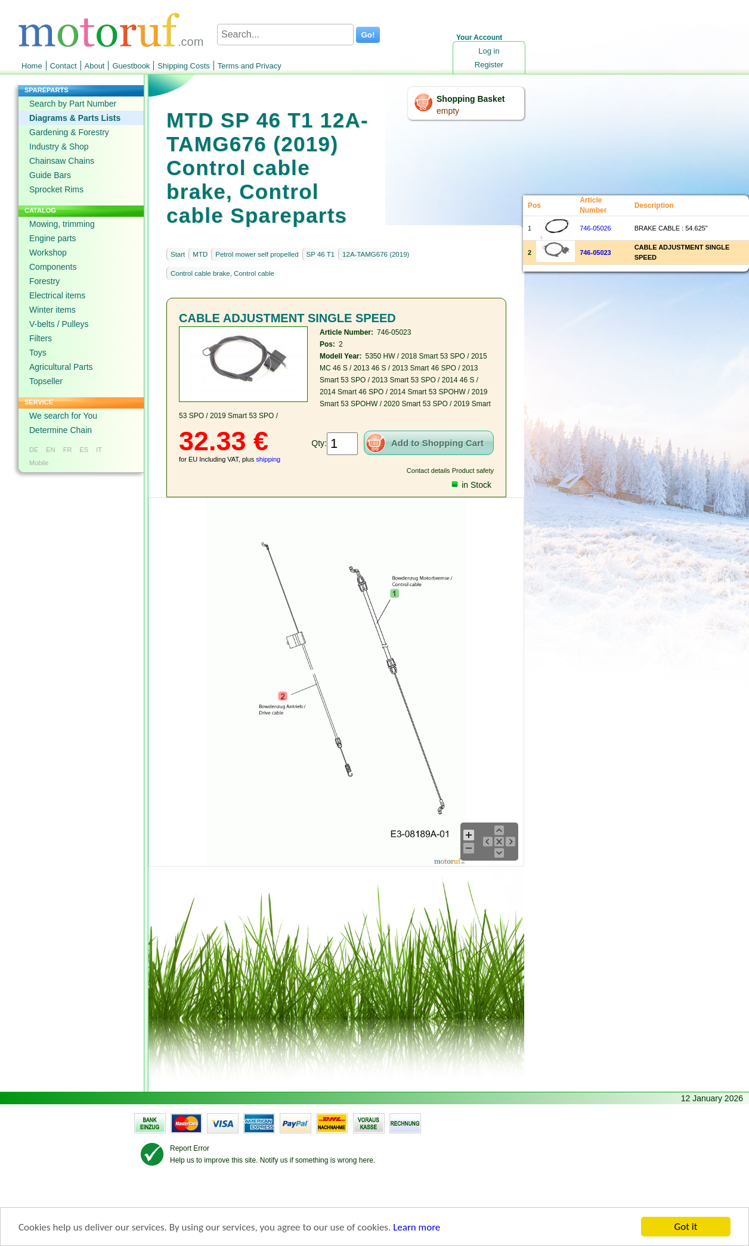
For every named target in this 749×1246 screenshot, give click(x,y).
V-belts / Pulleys (59, 324)
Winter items (52, 309)
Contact (63, 65)
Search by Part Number (72, 103)
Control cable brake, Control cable (222, 273)
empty (448, 111)
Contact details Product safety (450, 470)
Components (52, 267)
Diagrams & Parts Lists (74, 118)
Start (178, 254)
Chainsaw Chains (61, 161)
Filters (40, 338)
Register (489, 64)
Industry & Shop (59, 146)
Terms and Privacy (249, 65)
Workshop (48, 252)
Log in (488, 50)
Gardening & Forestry (69, 132)
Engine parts (52, 238)
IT (99, 449)
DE (33, 449)
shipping (268, 459)
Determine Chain (60, 430)
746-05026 (595, 228)
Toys (38, 352)
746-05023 (595, 252)
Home (31, 65)
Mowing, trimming (62, 224)
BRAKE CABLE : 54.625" (671, 228)
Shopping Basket (471, 99)
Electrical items (57, 295)
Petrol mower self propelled (256, 254)
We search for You (63, 415)
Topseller (46, 381)
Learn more (416, 1227)
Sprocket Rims (56, 189)
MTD (200, 254)
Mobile (38, 462)
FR (67, 449)
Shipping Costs (183, 65)
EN (50, 449)
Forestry (44, 281)
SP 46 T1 (321, 254)
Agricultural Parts (61, 367)
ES (83, 449)
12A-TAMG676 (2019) (375, 254)
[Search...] (285, 34)
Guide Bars (50, 175)
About (95, 65)
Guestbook (131, 65)
